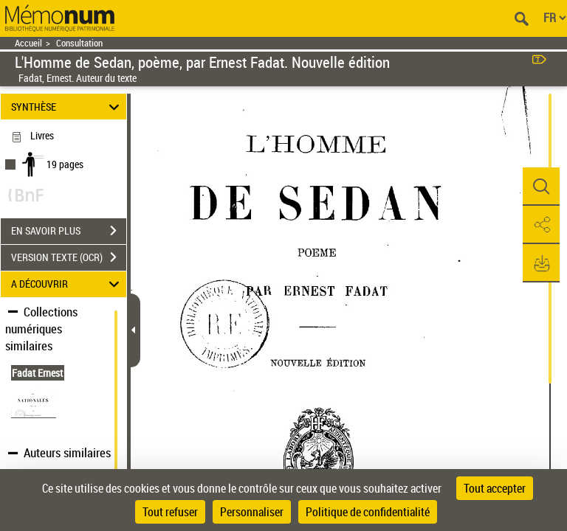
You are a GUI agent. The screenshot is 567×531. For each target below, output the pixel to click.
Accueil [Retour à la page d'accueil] (28, 43)
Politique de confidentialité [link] (368, 512)
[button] (541, 186)
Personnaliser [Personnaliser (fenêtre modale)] (252, 512)
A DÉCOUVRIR (67, 284)
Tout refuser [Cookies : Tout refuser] (170, 512)
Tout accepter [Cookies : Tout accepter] (495, 488)
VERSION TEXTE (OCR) (68, 257)
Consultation (79, 43)
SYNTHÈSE (67, 106)
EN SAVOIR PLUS (68, 231)
